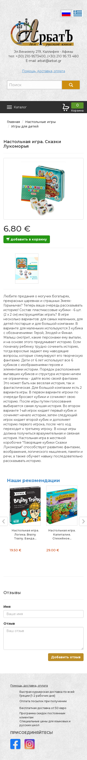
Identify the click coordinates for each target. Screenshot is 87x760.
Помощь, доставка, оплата (43, 71)
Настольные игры (40, 122)
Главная (13, 122)
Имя (7, 607)
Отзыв (9, 623)
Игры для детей (24, 126)
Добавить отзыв (66, 657)
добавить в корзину (26, 239)
